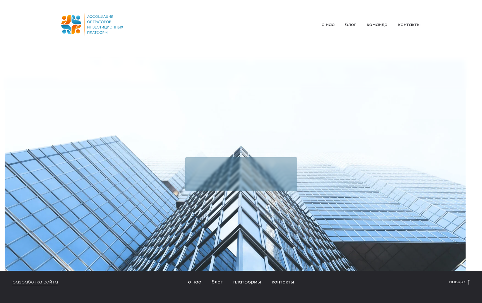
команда (377, 24)
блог (350, 24)
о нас (328, 24)
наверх (459, 282)
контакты (409, 24)
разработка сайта (35, 282)
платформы (247, 282)
